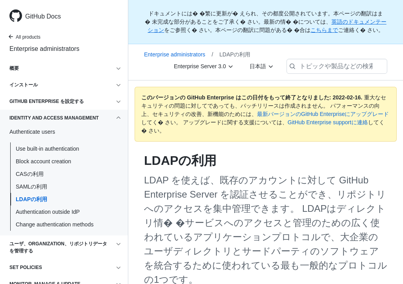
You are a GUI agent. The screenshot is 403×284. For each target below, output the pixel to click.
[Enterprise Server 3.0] (204, 66)
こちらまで (324, 30)
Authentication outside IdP (48, 212)
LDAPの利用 (31, 199)
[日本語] (261, 66)
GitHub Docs (43, 16)
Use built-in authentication (47, 149)
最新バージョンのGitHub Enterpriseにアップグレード (323, 114)
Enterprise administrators (44, 48)
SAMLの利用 (31, 186)
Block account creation (43, 161)
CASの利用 (30, 174)
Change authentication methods (55, 224)
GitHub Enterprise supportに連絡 (328, 122)
